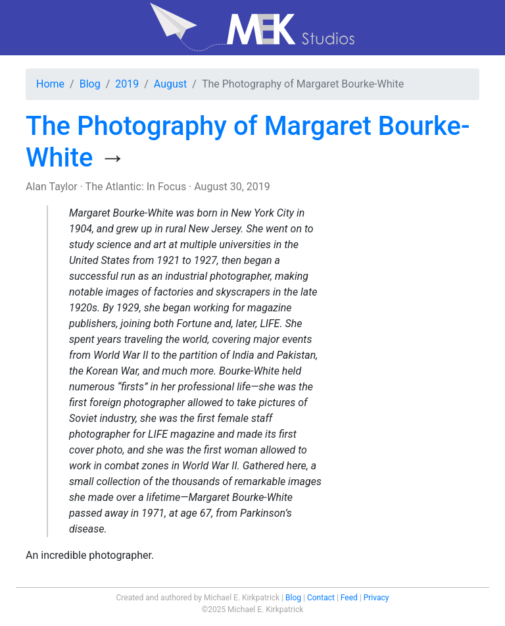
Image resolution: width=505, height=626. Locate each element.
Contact (321, 597)
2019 (127, 84)
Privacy (376, 597)
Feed (349, 597)
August (170, 84)
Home (50, 84)
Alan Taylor (52, 186)
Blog (90, 84)
